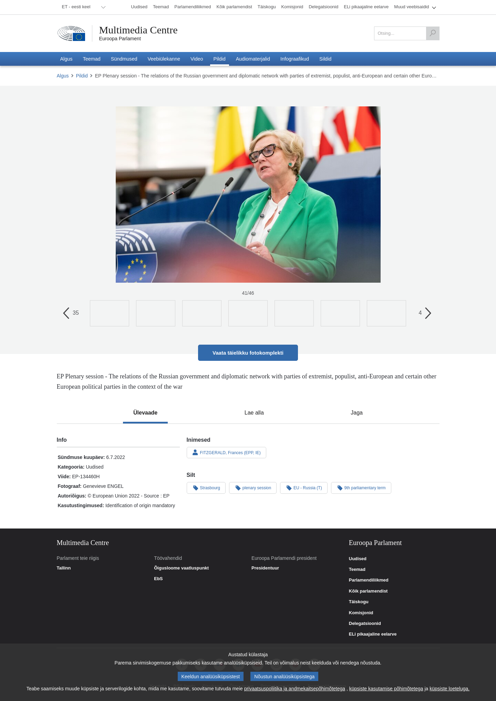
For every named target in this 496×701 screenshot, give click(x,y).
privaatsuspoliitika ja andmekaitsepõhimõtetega (294, 688)
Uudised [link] (357, 558)
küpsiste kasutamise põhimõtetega (386, 688)
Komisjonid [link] (361, 612)
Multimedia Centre (138, 30)
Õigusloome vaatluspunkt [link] (181, 568)
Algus (63, 76)
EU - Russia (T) (304, 487)
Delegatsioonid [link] (365, 623)
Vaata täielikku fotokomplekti (248, 353)
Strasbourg (206, 487)
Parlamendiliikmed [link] (369, 580)
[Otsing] (432, 33)
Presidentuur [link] (265, 568)
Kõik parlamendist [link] (368, 591)
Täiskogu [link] (359, 601)
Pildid (82, 76)
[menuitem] (82, 7)
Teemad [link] (357, 569)
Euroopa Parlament (120, 38)
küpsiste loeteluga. (449, 688)
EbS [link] (158, 578)
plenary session (253, 487)
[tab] (145, 412)
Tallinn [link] (64, 568)
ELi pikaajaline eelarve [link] (373, 634)
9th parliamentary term (361, 487)
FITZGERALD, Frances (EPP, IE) (226, 452)
